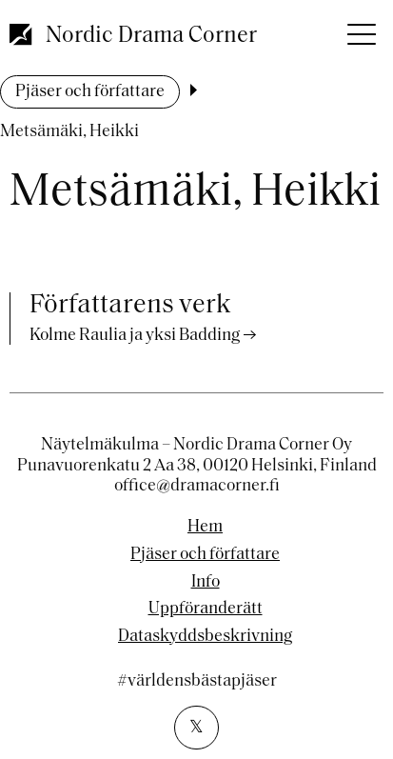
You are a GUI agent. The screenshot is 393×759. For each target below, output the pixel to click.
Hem (205, 527)
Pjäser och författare (90, 92)
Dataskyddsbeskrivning (205, 637)
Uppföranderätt (205, 609)
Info (205, 582)
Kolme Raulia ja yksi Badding (134, 336)
